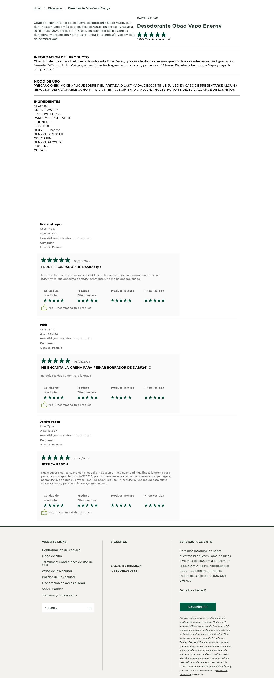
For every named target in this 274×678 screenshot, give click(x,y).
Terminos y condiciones (59, 595)
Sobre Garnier (52, 589)
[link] (188, 36)
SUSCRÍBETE (198, 607)
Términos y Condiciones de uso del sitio (68, 563)
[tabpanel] (137, 63)
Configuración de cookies (61, 550)
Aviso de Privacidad (57, 571)
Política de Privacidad (58, 577)
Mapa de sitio (52, 556)
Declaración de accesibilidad (63, 583)
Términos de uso (200, 626)
